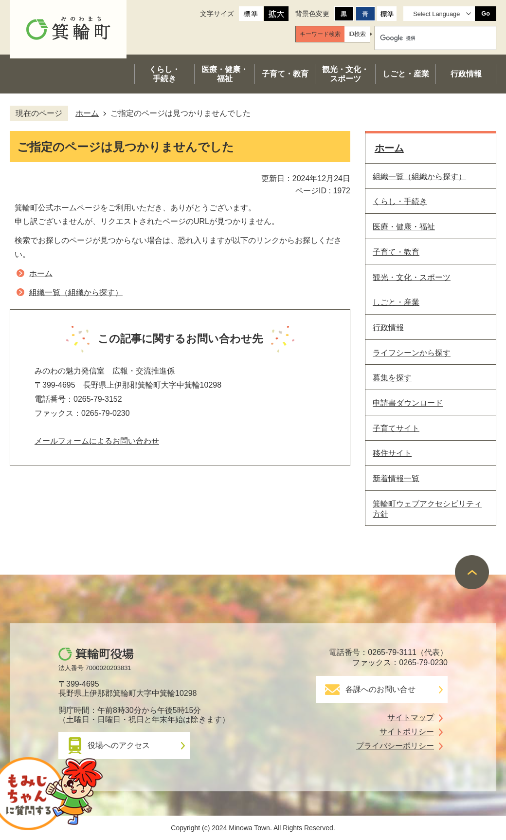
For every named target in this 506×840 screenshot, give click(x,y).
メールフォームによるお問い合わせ (97, 441)
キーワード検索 (320, 34)
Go (485, 13)
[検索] (426, 38)
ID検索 (357, 34)
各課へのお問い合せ (380, 689)
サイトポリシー (407, 732)
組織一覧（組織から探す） (76, 292)
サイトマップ (410, 717)
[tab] (320, 34)
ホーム (87, 113)
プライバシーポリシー (395, 746)
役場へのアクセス (119, 745)
